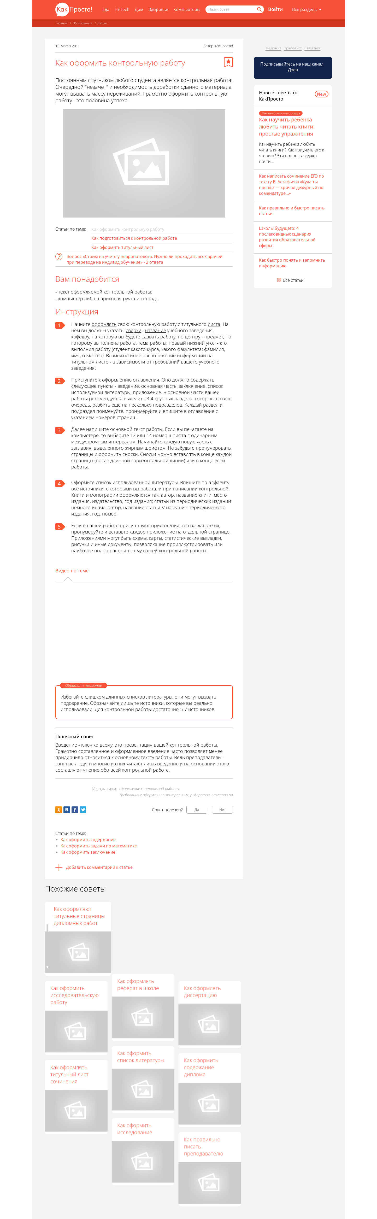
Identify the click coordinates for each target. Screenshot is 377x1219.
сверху (133, 330)
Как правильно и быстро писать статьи (292, 210)
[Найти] (259, 9)
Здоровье (158, 9)
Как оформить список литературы (140, 1057)
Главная (61, 23)
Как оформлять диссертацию (202, 991)
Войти (275, 9)
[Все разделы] (307, 10)
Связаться (312, 48)
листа (214, 324)
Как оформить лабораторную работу (68, 916)
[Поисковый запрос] (234, 9)
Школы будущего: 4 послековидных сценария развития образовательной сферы (287, 236)
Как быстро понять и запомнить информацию (292, 263)
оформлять (104, 324)
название (155, 330)
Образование (82, 23)
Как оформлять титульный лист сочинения (69, 1074)
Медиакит (273, 48)
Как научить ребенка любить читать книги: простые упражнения (287, 126)
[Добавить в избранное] (228, 62)
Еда (105, 9)
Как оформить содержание (88, 839)
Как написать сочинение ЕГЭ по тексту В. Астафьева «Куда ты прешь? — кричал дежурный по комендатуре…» (291, 184)
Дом (139, 9)
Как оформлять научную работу (136, 912)
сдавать (150, 336)
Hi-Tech (122, 9)
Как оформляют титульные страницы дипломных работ (209, 916)
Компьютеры (186, 9)
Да (197, 809)
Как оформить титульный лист (122, 247)
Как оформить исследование (134, 1129)
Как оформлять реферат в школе (138, 984)
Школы (102, 23)
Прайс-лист (293, 48)
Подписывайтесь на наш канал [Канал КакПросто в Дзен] (292, 67)
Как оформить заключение (88, 852)
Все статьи (293, 280)
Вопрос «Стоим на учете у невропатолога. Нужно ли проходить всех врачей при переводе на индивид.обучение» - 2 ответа (144, 259)
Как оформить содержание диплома (201, 1067)
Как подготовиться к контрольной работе (134, 238)
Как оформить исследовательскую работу (74, 995)
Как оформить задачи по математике (99, 846)
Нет (222, 809)
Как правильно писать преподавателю (203, 1146)
